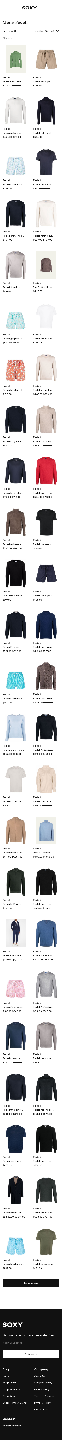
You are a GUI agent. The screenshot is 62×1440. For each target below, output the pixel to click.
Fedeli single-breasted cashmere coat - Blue (13, 1212)
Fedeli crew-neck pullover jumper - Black (44, 1161)
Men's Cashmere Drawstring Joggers (13, 955)
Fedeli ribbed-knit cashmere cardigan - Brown (13, 852)
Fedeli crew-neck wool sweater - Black (44, 904)
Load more (31, 1282)
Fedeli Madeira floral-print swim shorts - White (13, 184)
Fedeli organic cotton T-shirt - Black (44, 544)
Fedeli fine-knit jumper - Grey (13, 287)
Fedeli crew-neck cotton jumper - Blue (13, 1058)
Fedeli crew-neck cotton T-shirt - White (44, 338)
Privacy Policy (42, 1402)
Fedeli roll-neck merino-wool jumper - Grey (44, 1109)
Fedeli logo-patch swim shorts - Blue (44, 595)
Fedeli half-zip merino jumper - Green (13, 904)
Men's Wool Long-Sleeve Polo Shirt (44, 287)
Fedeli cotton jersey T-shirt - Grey (13, 801)
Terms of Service (44, 1396)
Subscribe (31, 1354)
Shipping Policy (43, 1382)
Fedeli (6, 77)
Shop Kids (9, 1396)
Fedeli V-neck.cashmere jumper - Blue (44, 955)
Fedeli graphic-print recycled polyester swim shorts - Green (13, 338)
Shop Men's (10, 1382)
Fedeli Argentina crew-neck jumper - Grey (44, 1006)
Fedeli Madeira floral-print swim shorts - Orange (13, 390)
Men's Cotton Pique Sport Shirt (13, 81)
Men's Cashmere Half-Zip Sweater (44, 852)
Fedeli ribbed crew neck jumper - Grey (13, 132)
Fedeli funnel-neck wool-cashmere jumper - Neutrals (44, 441)
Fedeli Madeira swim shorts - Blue (13, 1263)
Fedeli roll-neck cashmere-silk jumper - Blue (44, 132)
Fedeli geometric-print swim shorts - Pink (13, 1006)
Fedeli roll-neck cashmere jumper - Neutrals (44, 801)
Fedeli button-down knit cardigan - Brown (44, 698)
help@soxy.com (12, 1425)
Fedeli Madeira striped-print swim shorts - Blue (13, 698)
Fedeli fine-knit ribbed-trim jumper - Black (13, 595)
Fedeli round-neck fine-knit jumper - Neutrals (44, 235)
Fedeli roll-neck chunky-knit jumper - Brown (13, 544)
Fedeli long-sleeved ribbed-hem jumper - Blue (13, 441)
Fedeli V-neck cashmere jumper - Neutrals (44, 390)
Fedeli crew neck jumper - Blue (44, 647)
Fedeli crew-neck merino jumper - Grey (44, 1058)
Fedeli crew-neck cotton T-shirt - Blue (44, 184)
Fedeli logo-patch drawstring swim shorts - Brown (44, 81)
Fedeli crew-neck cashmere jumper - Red (44, 492)
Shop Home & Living (15, 1402)
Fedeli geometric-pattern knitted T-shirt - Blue (13, 1161)
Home (6, 1375)
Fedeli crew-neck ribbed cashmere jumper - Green (44, 1212)
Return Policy (42, 1389)
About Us (39, 1375)
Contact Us (41, 1409)
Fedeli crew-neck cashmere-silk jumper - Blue (13, 235)
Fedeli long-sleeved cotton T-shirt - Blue (13, 492)
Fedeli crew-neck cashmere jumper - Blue (13, 749)
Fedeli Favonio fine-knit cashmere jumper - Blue (13, 647)
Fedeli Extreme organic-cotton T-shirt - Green (44, 1263)
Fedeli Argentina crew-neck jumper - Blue (44, 749)
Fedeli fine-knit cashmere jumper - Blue (13, 1109)
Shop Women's (11, 1389)
